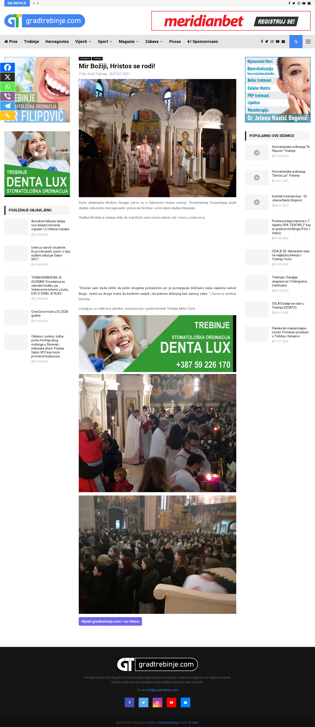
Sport (103, 41)
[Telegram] (7, 106)
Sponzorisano (202, 41)
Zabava (152, 41)
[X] (7, 77)
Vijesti (81, 41)
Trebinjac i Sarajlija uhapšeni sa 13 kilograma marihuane (289, 281)
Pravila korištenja (168, 722)
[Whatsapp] (7, 86)
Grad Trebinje (97, 74)
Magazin (127, 41)
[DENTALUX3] (157, 371)
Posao (175, 41)
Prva (10, 41)
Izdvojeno (85, 58)
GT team (193, 722)
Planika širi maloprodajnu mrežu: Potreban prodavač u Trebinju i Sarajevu (290, 332)
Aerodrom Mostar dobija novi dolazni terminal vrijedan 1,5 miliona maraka (50, 225)
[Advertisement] (157, 254)
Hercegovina (57, 41)
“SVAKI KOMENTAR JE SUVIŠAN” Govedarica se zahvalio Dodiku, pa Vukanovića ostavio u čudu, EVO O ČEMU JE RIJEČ (49, 285)
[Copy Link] (7, 115)
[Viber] (7, 96)
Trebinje (31, 41)
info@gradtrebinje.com (162, 690)
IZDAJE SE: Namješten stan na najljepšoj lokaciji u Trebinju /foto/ (291, 255)
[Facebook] (7, 67)
